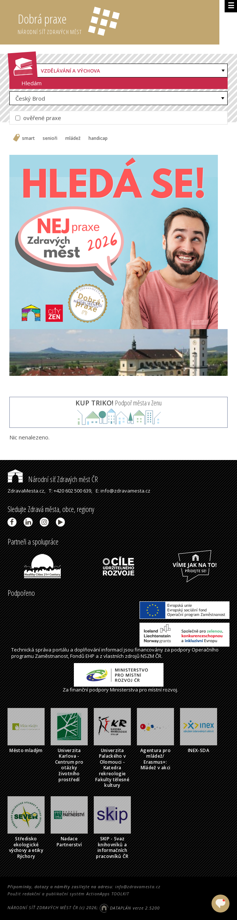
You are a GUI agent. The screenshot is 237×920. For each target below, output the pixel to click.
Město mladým (25, 750)
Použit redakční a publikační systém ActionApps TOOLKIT (68, 893)
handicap (98, 138)
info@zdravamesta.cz (137, 886)
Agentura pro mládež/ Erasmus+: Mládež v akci (155, 759)
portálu (60, 649)
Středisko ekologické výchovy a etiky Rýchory (26, 847)
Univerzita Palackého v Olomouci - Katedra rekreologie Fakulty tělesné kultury (112, 768)
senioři (50, 138)
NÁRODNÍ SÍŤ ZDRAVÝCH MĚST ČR (43, 908)
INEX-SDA (198, 750)
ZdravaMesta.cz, (26, 490)
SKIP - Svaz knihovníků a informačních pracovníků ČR (112, 847)
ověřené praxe (38, 118)
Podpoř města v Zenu (118, 402)
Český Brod (30, 98)
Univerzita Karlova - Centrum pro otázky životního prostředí (69, 765)
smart (28, 138)
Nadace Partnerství (69, 841)
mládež (73, 138)
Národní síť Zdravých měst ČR (53, 479)
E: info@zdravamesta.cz (123, 490)
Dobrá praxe (118, 22)
